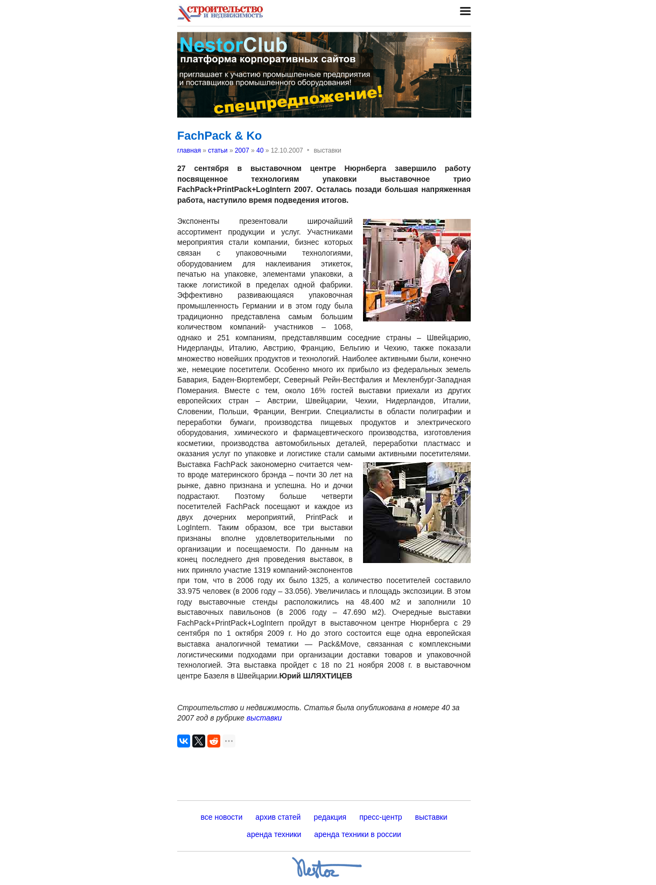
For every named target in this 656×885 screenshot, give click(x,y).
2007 (242, 150)
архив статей (278, 817)
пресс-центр (380, 817)
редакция (329, 817)
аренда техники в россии (357, 834)
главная (189, 150)
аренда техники (274, 834)
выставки (264, 718)
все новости (221, 817)
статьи (217, 150)
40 (259, 150)
